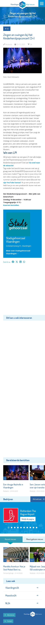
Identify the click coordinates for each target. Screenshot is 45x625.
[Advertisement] (22, 290)
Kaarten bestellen (11, 205)
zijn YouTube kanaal (12, 182)
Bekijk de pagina (28, 519)
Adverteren (9, 615)
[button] (8, 527)
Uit (7, 29)
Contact (8, 621)
